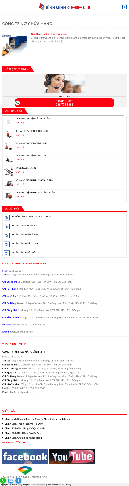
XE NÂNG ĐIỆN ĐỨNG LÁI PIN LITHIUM (32, 216)
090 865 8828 (64, 101)
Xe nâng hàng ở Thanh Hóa (24, 225)
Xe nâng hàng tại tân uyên (24, 252)
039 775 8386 (64, 104)
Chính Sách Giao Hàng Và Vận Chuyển (25, 428)
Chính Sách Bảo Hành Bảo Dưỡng (23, 433)
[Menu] (4, 6)
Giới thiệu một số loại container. (49, 34)
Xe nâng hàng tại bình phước (25, 243)
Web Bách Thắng (64, 484)
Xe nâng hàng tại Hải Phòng (25, 234)
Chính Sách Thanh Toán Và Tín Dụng (24, 423)
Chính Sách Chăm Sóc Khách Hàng (23, 437)
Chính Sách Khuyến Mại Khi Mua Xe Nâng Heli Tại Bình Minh (37, 418)
